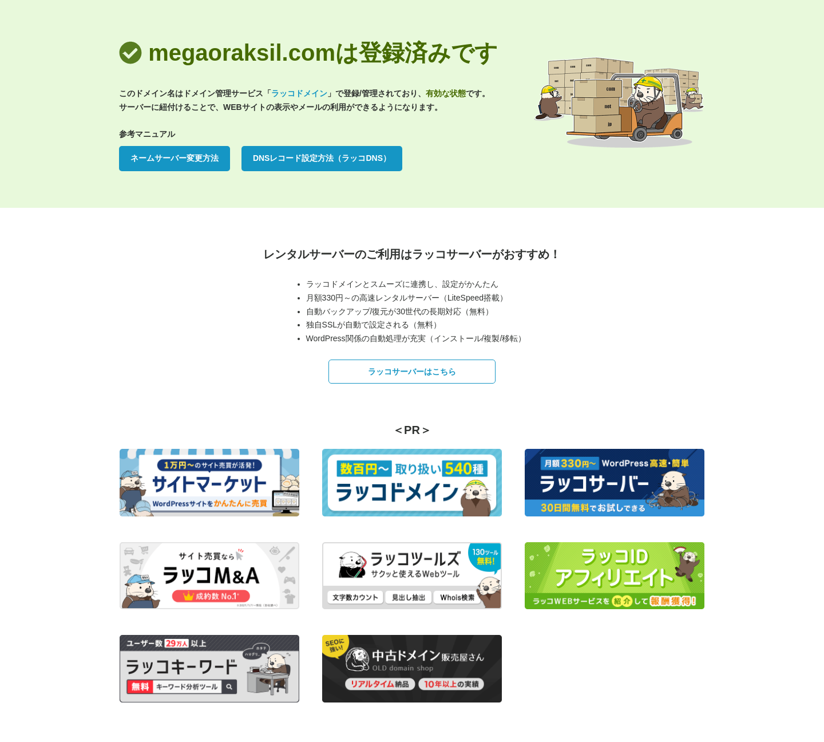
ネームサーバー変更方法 (174, 158)
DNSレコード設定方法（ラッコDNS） (322, 158)
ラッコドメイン (299, 93)
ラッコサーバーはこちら (412, 371)
